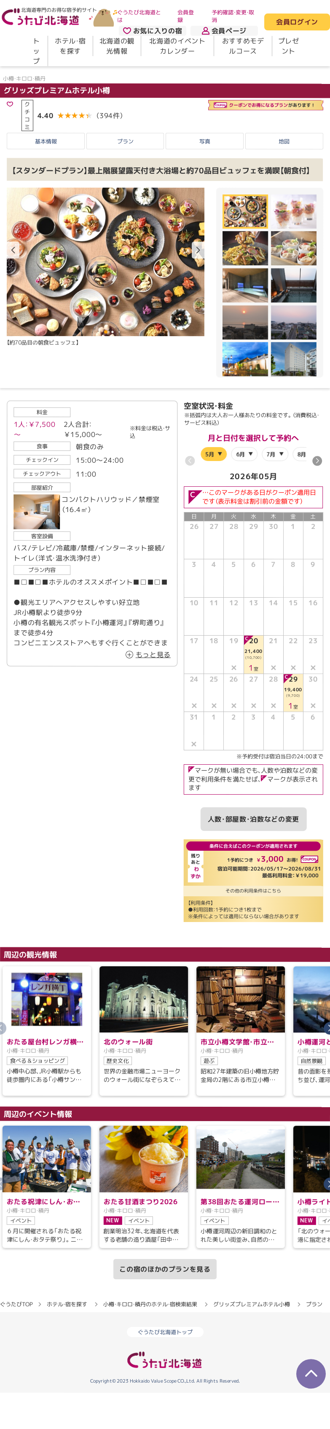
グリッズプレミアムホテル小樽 (57, 109)
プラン (125, 160)
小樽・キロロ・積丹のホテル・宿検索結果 (150, 1323)
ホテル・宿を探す (70, 46)
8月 (302, 473)
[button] (198, 269)
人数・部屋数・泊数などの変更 (253, 838)
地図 (284, 160)
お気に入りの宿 (152, 30)
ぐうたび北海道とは (139, 16)
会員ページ (224, 30)
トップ (36, 51)
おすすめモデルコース (243, 46)
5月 (209, 473)
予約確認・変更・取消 (233, 16)
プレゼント (288, 46)
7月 (271, 473)
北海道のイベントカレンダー (177, 46)
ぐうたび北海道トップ (165, 1351)
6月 (240, 473)
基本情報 (46, 160)
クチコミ (27, 134)
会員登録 (185, 16)
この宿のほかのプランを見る (164, 1288)
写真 (204, 160)
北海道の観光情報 (116, 46)
